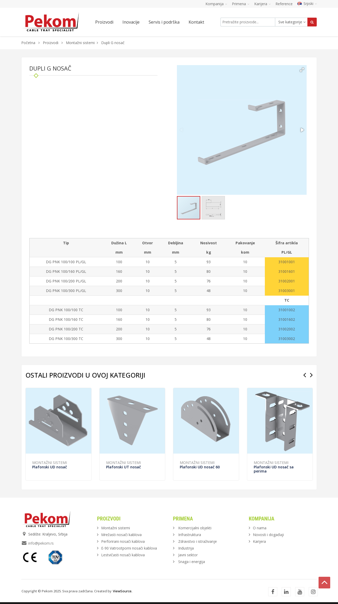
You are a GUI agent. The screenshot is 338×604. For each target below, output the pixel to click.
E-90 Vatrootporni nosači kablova (129, 548)
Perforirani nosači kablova (123, 541)
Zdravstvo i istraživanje (197, 541)
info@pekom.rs (41, 543)
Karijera (259, 541)
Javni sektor (188, 554)
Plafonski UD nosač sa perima (274, 469)
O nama (259, 527)
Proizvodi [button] (104, 22)
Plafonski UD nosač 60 (200, 466)
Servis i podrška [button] (164, 22)
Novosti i (268, 534)
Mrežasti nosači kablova (121, 534)
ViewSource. (122, 591)
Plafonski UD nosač (49, 466)
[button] (302, 70)
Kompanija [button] (216, 3)
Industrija (186, 548)
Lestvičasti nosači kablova (123, 554)
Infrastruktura (189, 534)
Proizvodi (51, 42)
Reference (284, 3)
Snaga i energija (191, 561)
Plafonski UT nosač (123, 466)
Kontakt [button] (196, 22)
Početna (28, 42)
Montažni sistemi (80, 42)
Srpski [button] (307, 3)
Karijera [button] (262, 3)
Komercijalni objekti (194, 527)
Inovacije (131, 22)
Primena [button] (241, 3)
